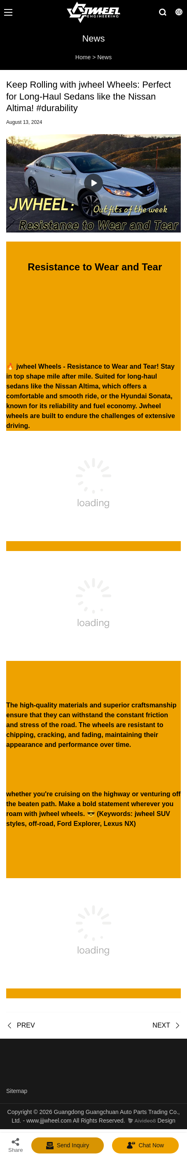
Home (83, 57)
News (104, 57)
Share (15, 1145)
